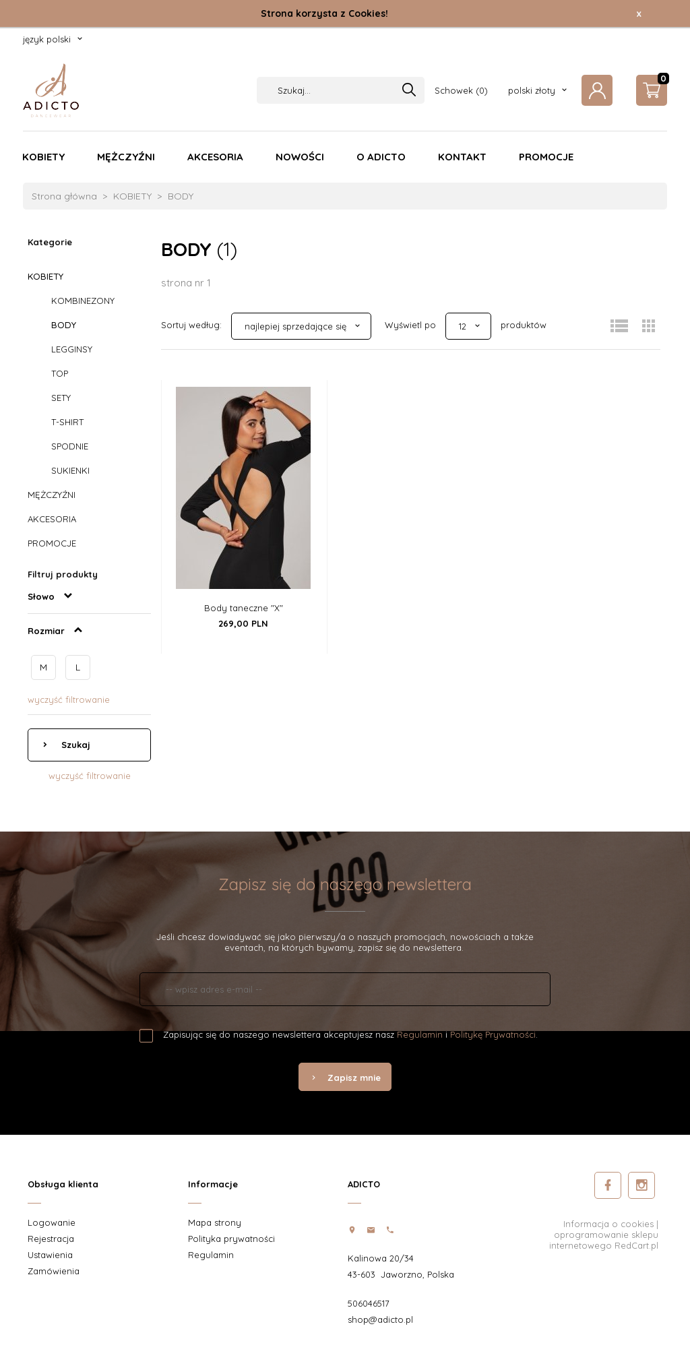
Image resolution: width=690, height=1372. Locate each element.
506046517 (368, 1303)
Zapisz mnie (345, 1077)
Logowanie (51, 1222)
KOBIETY (43, 156)
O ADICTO (381, 156)
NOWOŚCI (300, 156)
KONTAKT (462, 156)
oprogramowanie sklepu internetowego (603, 1240)
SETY (61, 397)
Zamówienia (54, 1271)
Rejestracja (51, 1238)
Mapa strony (214, 1222)
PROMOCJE (546, 156)
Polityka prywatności (231, 1238)
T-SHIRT (67, 421)
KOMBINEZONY (83, 300)
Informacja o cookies (608, 1223)
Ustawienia (50, 1254)
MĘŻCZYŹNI (126, 156)
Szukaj (74, 744)
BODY (63, 324)
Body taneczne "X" (243, 607)
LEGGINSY (71, 349)
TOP (59, 373)
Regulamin (420, 1034)
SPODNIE (69, 446)
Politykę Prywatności (493, 1034)
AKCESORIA (215, 156)
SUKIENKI (70, 470)
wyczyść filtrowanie (69, 699)
